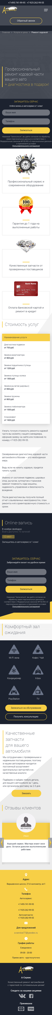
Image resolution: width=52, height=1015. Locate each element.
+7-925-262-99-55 (35, 2)
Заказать (26, 793)
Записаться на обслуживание (26, 708)
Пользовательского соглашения (26, 146)
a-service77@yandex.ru (26, 933)
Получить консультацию (26, 716)
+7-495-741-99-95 (16, 2)
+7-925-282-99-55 (26, 918)
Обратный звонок (26, 21)
